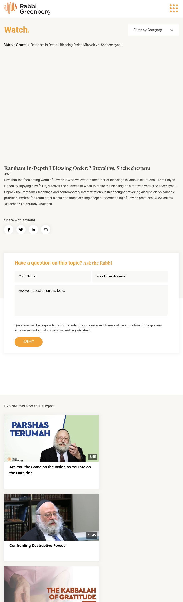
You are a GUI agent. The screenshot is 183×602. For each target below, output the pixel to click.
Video (8, 45)
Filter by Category (153, 30)
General (21, 45)
